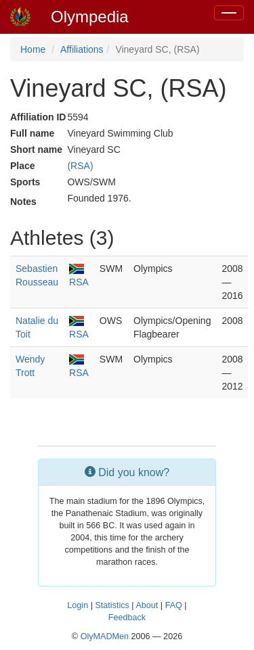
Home (32, 49)
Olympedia (90, 16)
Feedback (127, 617)
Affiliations (82, 49)
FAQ (173, 605)
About (146, 605)
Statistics (112, 605)
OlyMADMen (105, 636)
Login (77, 605)
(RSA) (80, 165)
